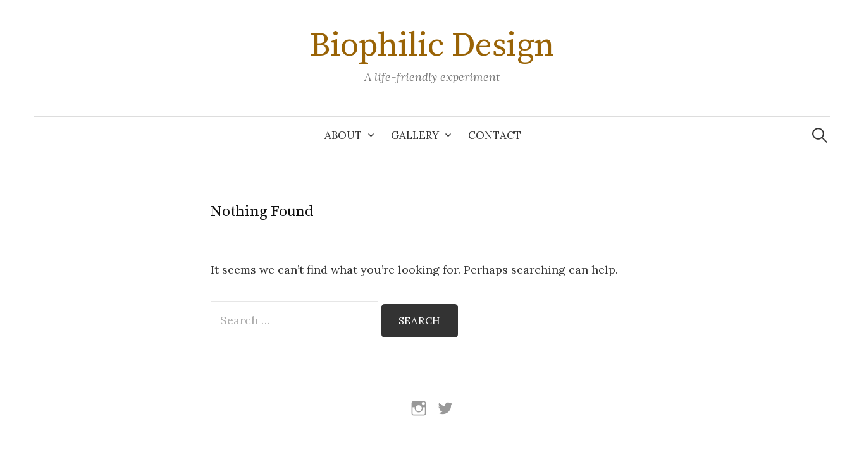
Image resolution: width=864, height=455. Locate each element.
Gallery (415, 135)
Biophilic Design (431, 45)
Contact (494, 135)
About (343, 135)
